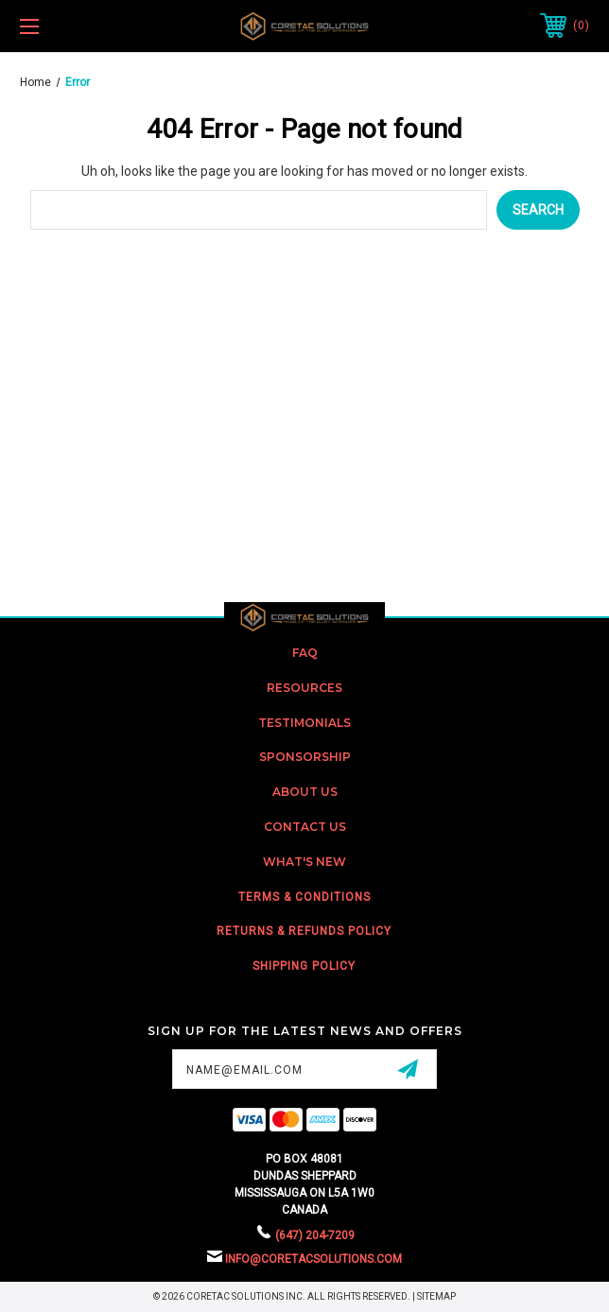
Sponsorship (305, 757)
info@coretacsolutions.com (313, 1259)
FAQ (305, 653)
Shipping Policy (304, 966)
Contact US (305, 827)
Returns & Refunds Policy (304, 931)
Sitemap (436, 1296)
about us (305, 792)
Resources (304, 688)
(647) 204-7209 (315, 1235)
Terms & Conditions (304, 897)
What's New (304, 862)
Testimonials (304, 723)
